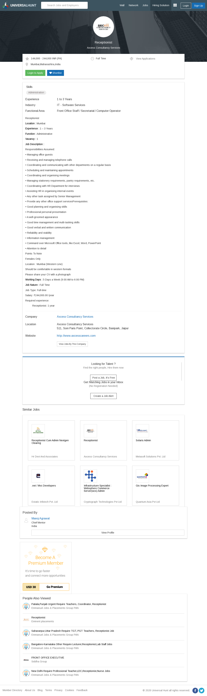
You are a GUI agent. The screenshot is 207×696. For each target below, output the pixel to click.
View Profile (107, 532)
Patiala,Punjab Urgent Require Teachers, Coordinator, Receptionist (68, 604)
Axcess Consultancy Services (103, 47)
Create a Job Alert (103, 396)
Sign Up (198, 5)
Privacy (58, 690)
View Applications (142, 58)
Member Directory (12, 690)
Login (186, 5)
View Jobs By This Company (72, 344)
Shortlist (55, 72)
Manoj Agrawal (40, 518)
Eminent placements (42, 621)
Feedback (82, 690)
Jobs (145, 5)
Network (133, 5)
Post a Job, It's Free (103, 377)
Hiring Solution (160, 5)
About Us (30, 690)
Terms (48, 690)
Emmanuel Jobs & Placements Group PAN (55, 608)
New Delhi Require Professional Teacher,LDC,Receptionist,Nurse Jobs (70, 671)
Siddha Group (39, 661)
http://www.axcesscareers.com (76, 335)
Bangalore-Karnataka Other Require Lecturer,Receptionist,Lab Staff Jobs (71, 644)
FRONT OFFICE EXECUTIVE (47, 657)
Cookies (69, 690)
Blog (40, 690)
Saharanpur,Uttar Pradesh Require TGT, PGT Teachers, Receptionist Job (72, 630)
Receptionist (38, 617)
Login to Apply (35, 72)
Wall (122, 5)
